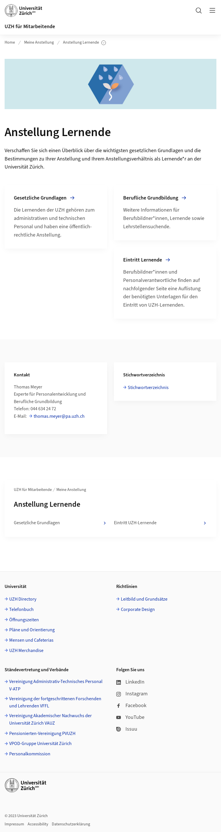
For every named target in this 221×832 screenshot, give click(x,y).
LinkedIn (130, 682)
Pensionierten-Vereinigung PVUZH (42, 733)
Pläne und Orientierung (32, 630)
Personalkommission (29, 754)
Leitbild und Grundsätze (144, 599)
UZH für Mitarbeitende (30, 26)
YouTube (130, 717)
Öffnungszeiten (24, 620)
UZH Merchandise (26, 650)
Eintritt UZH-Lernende (160, 523)
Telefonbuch (21, 609)
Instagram (132, 693)
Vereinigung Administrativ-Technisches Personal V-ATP (55, 685)
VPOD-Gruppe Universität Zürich (40, 743)
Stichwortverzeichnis (148, 387)
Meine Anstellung (39, 42)
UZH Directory (22, 599)
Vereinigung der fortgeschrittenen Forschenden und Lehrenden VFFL (55, 702)
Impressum (14, 824)
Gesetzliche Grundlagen (60, 523)
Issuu (126, 729)
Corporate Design (138, 609)
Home (10, 42)
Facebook (131, 705)
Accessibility (38, 824)
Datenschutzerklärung (71, 824)
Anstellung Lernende (84, 43)
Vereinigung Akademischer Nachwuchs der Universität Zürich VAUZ (50, 719)
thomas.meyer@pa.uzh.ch (59, 416)
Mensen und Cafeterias (31, 640)
